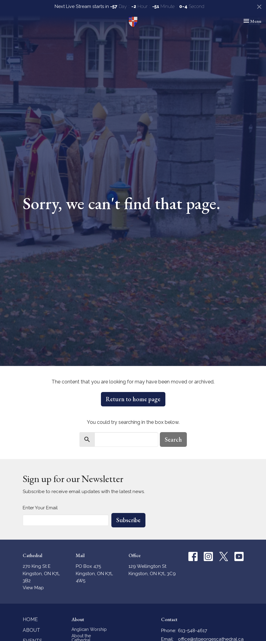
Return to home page (133, 399)
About (31, 630)
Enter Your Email (40, 508)
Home (30, 619)
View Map (33, 587)
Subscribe (128, 520)
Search (173, 439)
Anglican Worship (89, 629)
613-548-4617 (192, 630)
